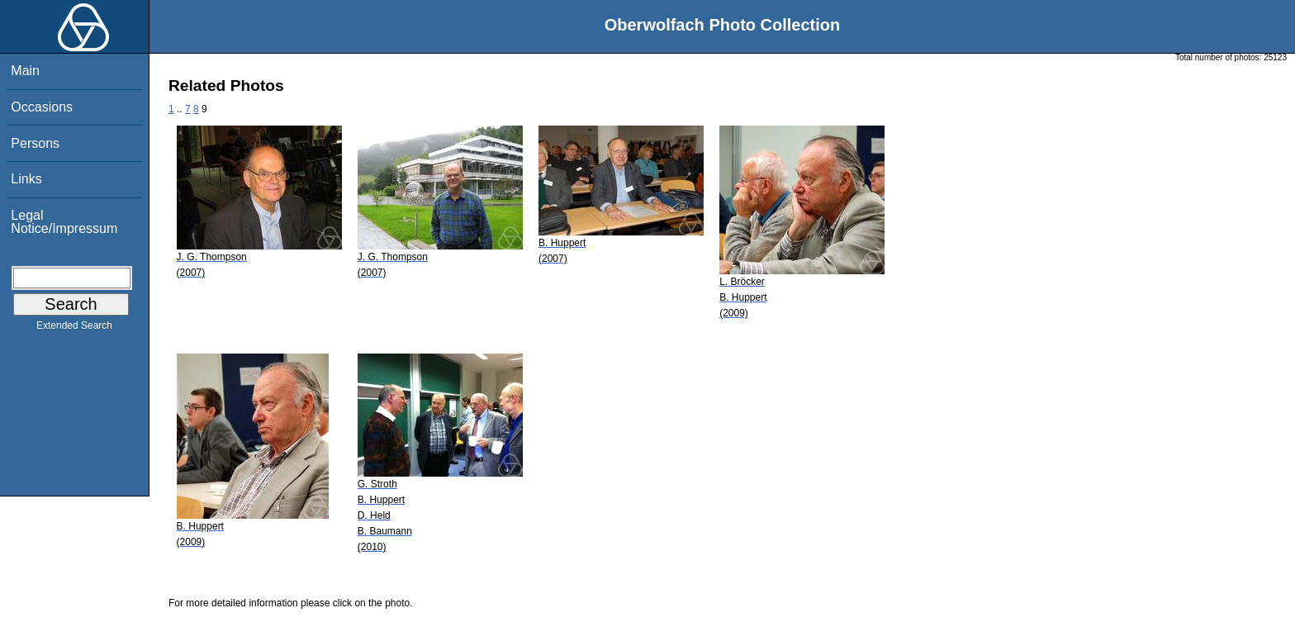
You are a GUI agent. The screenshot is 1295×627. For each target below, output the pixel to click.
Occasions (42, 107)
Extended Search (74, 329)
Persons (35, 143)
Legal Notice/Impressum (64, 221)
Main (25, 71)
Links (26, 179)
